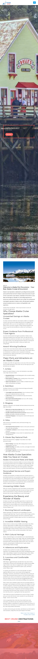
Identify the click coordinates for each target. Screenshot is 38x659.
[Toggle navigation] (34, 2)
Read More (8, 172)
